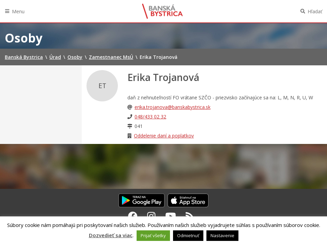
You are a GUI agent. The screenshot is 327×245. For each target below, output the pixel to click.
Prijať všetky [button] (153, 235)
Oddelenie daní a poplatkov (164, 135)
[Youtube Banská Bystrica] (170, 216)
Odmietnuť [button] (188, 235)
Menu (18, 11)
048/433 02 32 (150, 116)
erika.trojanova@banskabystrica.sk (173, 107)
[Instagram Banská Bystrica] (151, 216)
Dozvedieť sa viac (111, 235)
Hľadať (315, 11)
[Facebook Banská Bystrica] (133, 216)
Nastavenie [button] (222, 235)
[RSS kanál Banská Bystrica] (190, 216)
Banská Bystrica (162, 11)
